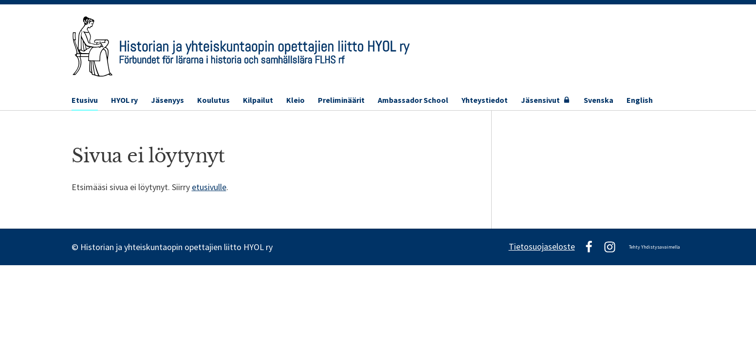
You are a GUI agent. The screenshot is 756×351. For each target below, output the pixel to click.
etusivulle (209, 187)
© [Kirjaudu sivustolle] (76, 247)
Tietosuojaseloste (542, 246)
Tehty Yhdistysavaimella (654, 247)
